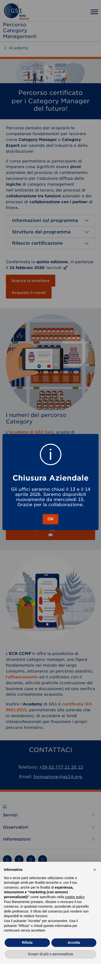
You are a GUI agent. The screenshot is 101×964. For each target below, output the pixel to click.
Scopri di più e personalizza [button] (50, 954)
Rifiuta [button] (27, 942)
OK (50, 519)
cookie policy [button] (74, 897)
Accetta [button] (73, 942)
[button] (95, 870)
